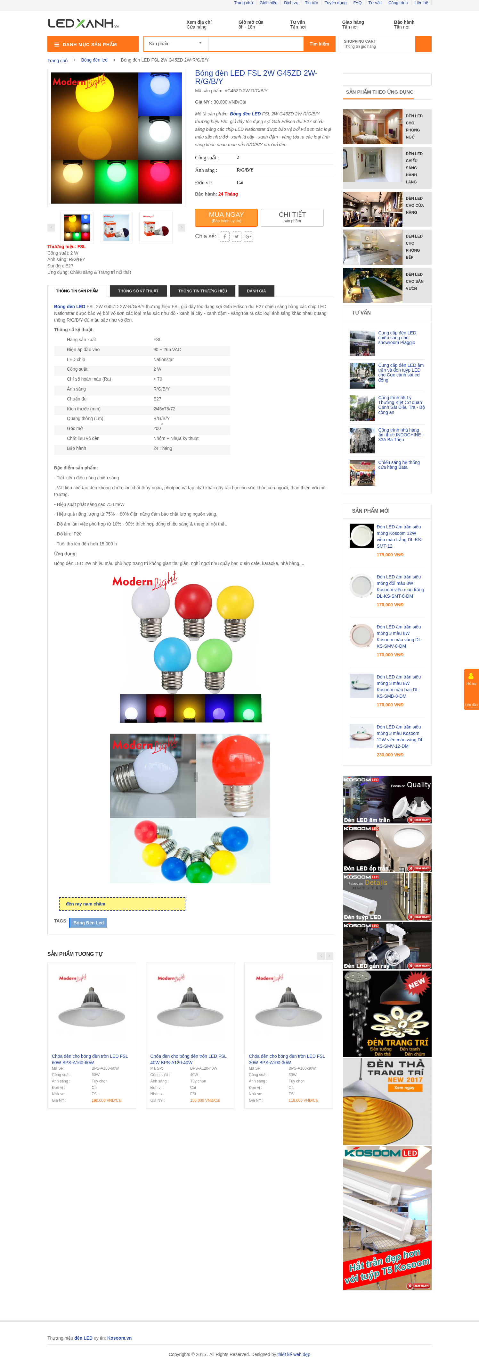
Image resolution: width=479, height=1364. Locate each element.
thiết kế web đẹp (293, 1354)
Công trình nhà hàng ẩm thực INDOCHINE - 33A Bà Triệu (401, 434)
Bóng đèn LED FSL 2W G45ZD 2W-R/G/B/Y (256, 77)
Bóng (236, 113)
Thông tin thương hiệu (202, 291)
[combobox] (176, 40)
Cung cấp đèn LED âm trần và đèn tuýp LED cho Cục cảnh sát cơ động (401, 373)
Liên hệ (421, 2)
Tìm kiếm (319, 43)
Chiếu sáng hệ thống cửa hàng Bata (399, 465)
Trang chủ (243, 2)
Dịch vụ (291, 2)
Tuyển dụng (336, 2)
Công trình (398, 2)
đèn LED (252, 113)
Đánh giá (256, 291)
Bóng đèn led (94, 60)
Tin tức (311, 2)
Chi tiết (292, 217)
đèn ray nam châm (85, 903)
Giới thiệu (268, 2)
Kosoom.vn (119, 1338)
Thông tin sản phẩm (77, 291)
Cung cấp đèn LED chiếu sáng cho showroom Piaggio (397, 337)
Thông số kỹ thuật (138, 291)
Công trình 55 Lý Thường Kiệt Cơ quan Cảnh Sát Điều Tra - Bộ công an (401, 405)
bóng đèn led (88, 922)
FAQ (357, 2)
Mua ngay (226, 217)
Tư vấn (375, 2)
